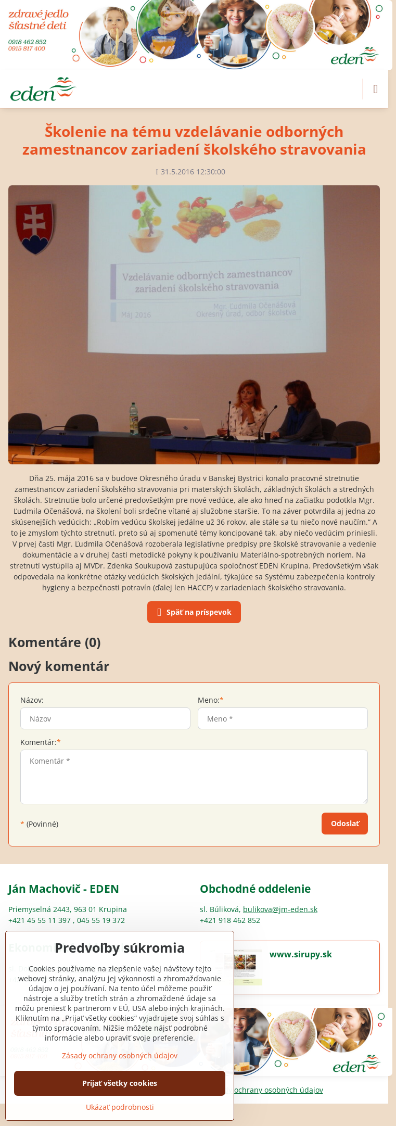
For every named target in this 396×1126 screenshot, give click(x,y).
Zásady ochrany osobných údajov (265, 1090)
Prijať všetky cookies (119, 1083)
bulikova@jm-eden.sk (280, 909)
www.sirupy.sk (301, 954)
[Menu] (375, 89)
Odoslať (345, 823)
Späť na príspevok (193, 612)
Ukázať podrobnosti (120, 1107)
